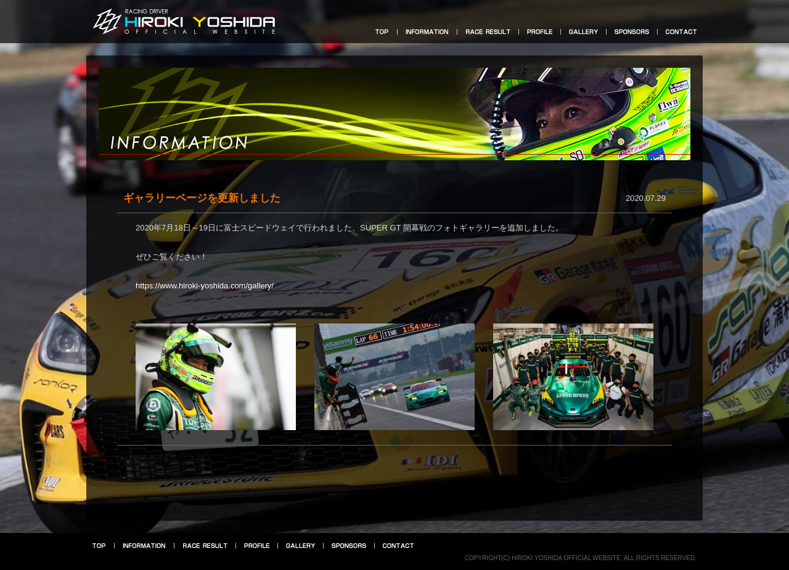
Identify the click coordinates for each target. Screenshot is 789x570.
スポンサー (632, 31)
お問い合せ (681, 31)
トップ (382, 31)
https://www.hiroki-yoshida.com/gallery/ (205, 285)
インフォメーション (427, 31)
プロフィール (539, 31)
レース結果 (487, 31)
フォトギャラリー (583, 31)
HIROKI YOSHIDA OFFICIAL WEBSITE (184, 20)
